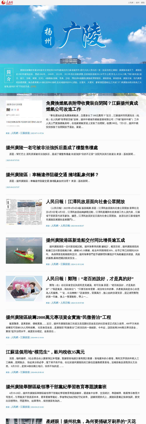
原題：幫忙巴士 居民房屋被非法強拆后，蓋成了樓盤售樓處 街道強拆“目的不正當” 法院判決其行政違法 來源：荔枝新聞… (72, 154)
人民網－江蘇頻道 (20, 133)
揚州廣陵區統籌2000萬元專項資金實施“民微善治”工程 (58, 317)
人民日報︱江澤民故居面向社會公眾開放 (85, 201)
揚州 (137, 3)
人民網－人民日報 (60, 225)
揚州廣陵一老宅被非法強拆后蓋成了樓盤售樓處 (52, 147)
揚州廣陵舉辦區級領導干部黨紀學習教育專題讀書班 (56, 386)
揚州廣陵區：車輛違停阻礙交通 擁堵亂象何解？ (52, 174)
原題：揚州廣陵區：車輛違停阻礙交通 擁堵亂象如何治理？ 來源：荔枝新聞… (49, 181)
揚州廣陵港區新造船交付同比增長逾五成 (85, 240)
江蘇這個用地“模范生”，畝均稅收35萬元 (45, 352)
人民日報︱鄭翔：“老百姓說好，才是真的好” (90, 278)
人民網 (130, 3)
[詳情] (33, 86)
